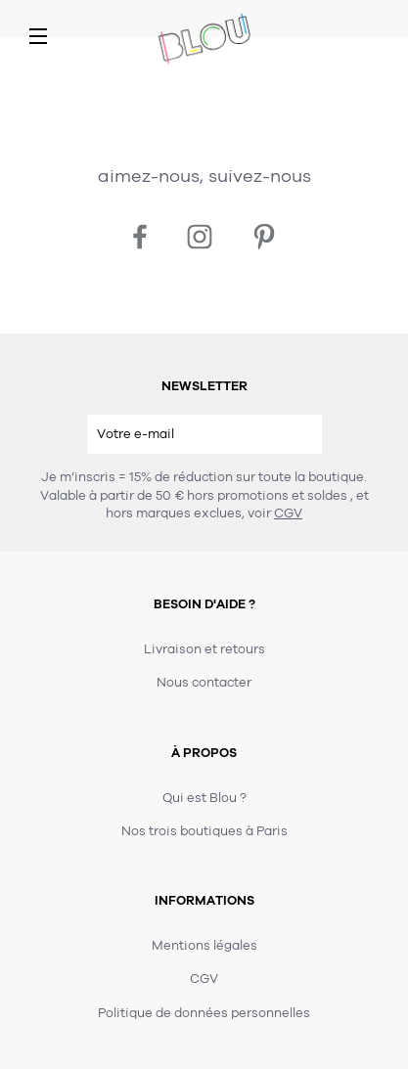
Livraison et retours (204, 649)
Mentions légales (204, 946)
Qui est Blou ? (204, 798)
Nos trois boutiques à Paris (204, 831)
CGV (288, 513)
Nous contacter (204, 682)
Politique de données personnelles (204, 1013)
